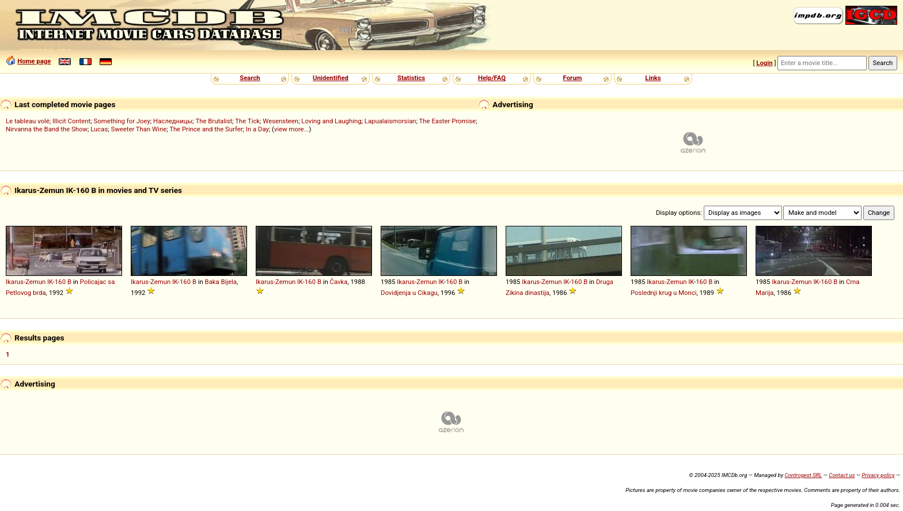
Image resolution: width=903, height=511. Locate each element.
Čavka (339, 282)
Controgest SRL (803, 475)
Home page (34, 61)
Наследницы (172, 121)
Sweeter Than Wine (138, 129)
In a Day (257, 129)
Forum (572, 78)
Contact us (842, 475)
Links (653, 78)
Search (250, 78)
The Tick (247, 121)
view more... (291, 129)
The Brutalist (213, 121)
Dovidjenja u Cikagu (409, 293)
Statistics (411, 78)
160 (60, 282)
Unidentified (330, 78)
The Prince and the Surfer (205, 129)
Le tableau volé (28, 121)
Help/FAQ (492, 78)
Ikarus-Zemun (25, 282)
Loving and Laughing (331, 121)
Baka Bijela (221, 282)
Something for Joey (122, 121)
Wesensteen (280, 121)
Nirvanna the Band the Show (47, 129)
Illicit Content (71, 121)
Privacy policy (878, 475)
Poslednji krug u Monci (663, 293)
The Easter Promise (447, 121)
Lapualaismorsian (390, 121)
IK (50, 282)
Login (764, 63)
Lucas (99, 129)
